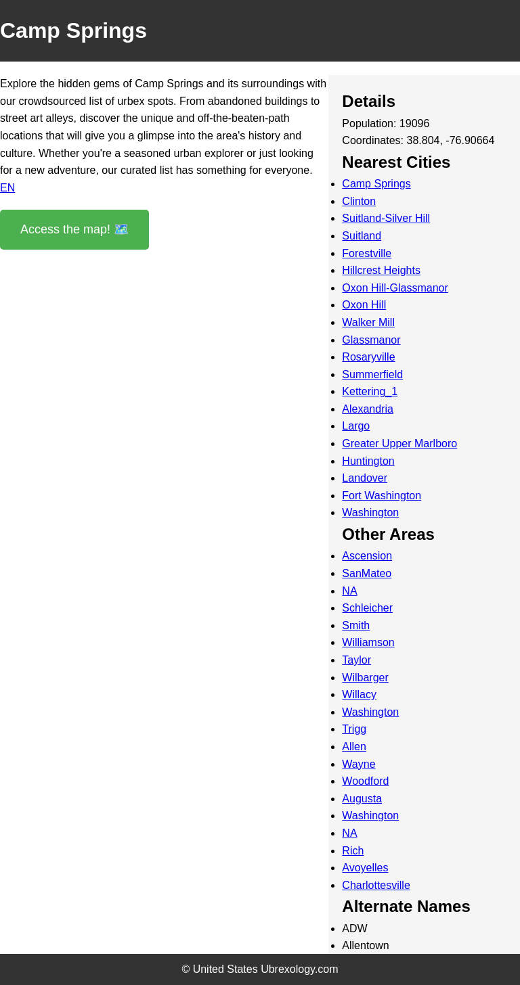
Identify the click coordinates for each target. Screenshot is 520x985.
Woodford (365, 781)
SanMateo (366, 573)
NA (349, 591)
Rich (353, 850)
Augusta (362, 798)
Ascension (367, 556)
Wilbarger (365, 677)
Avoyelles (365, 867)
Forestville (366, 253)
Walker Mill (368, 322)
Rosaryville (368, 357)
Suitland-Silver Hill (386, 218)
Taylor (356, 660)
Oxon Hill (364, 305)
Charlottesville (376, 885)
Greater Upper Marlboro (399, 443)
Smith (356, 625)
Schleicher (367, 608)
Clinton (359, 201)
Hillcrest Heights (381, 270)
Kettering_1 (369, 391)
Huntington (368, 461)
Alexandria (367, 409)
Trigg (354, 729)
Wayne (358, 764)
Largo (356, 426)
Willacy (359, 694)
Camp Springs (376, 183)
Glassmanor (371, 340)
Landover (364, 478)
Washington (370, 512)
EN (7, 187)
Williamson (368, 642)
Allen (354, 746)
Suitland (361, 236)
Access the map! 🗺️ (74, 229)
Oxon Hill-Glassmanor (395, 288)
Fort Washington (381, 495)
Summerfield (372, 374)
